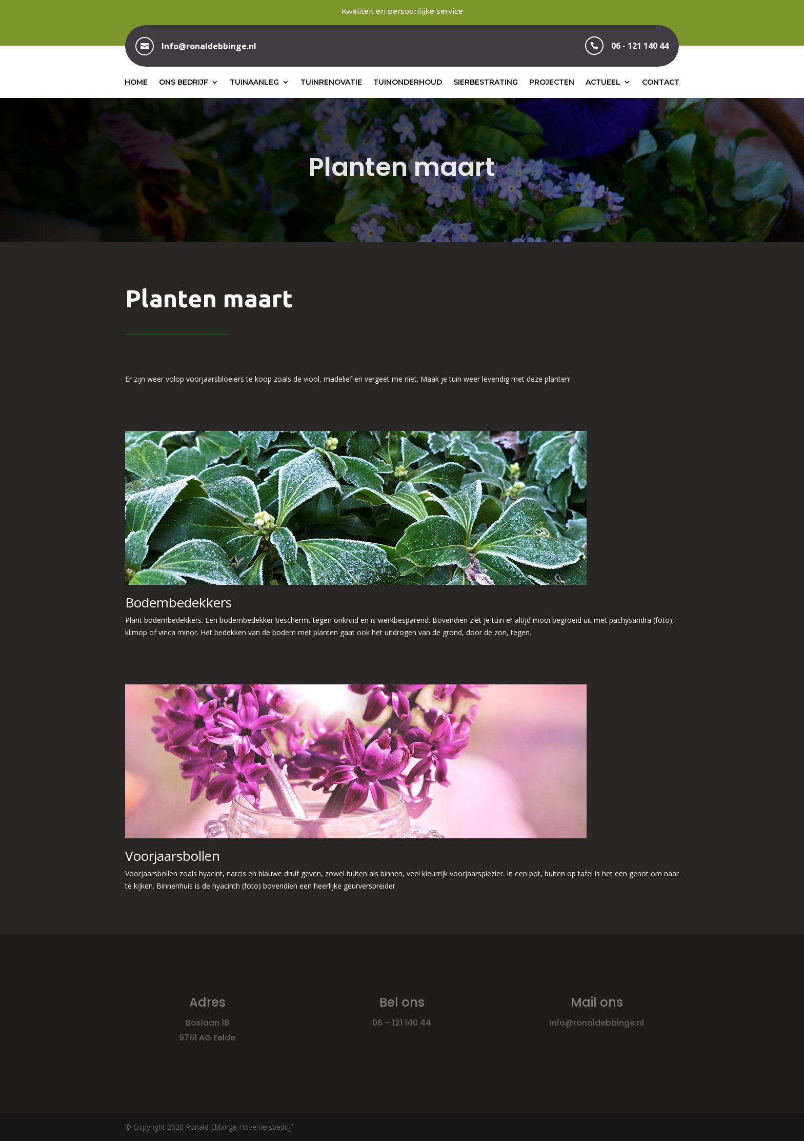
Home (136, 82)
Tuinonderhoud (407, 82)
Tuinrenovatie (331, 82)
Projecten (551, 82)
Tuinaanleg (254, 82)
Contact (660, 82)
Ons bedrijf (183, 82)
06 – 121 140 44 (401, 1023)
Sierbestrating (485, 82)
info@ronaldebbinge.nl (596, 1023)
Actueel (603, 82)
